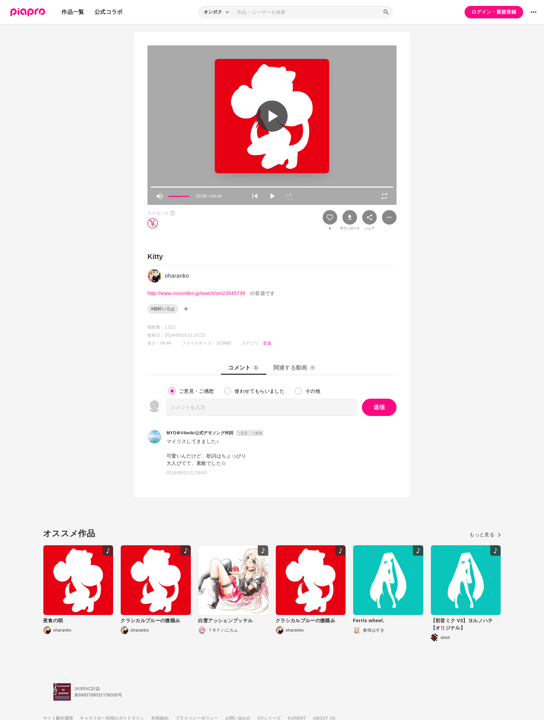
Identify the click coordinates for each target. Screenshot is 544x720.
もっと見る (485, 534)
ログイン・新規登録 (493, 12)
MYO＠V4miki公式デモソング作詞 (200, 433)
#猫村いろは (163, 308)
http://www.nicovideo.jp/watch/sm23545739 (196, 293)
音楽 (267, 343)
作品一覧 (72, 12)
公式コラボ (108, 12)
